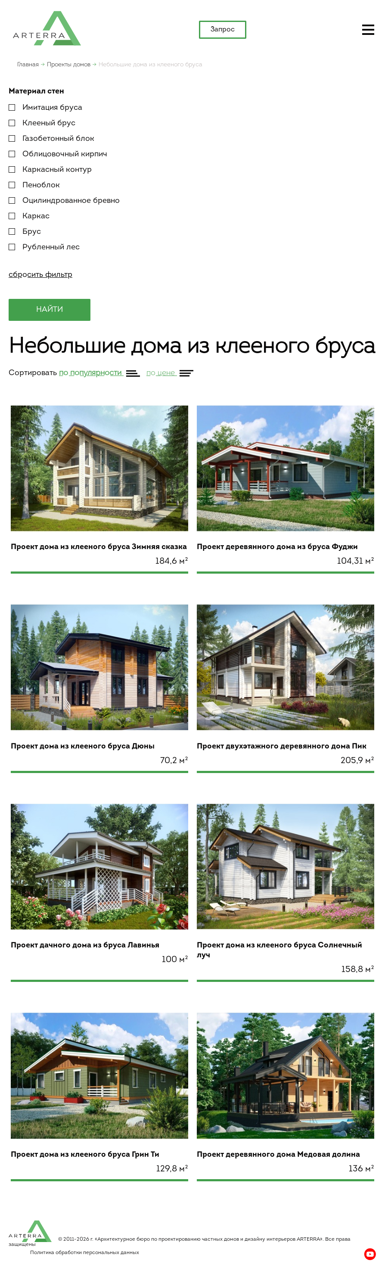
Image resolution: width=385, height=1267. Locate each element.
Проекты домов (68, 65)
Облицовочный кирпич (58, 154)
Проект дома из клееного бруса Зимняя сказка (99, 547)
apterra (47, 27)
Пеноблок (34, 185)
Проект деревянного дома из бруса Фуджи (277, 547)
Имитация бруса (45, 108)
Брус (25, 232)
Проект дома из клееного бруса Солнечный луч (279, 950)
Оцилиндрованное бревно (64, 201)
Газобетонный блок (51, 139)
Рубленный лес (44, 247)
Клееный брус (42, 123)
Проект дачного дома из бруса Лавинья (85, 945)
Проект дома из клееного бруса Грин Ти (85, 1155)
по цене (161, 373)
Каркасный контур (50, 170)
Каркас (29, 216)
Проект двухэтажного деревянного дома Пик (281, 746)
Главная (28, 65)
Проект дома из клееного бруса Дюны (83, 746)
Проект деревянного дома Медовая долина (278, 1155)
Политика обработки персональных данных (84, 1252)
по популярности (91, 373)
